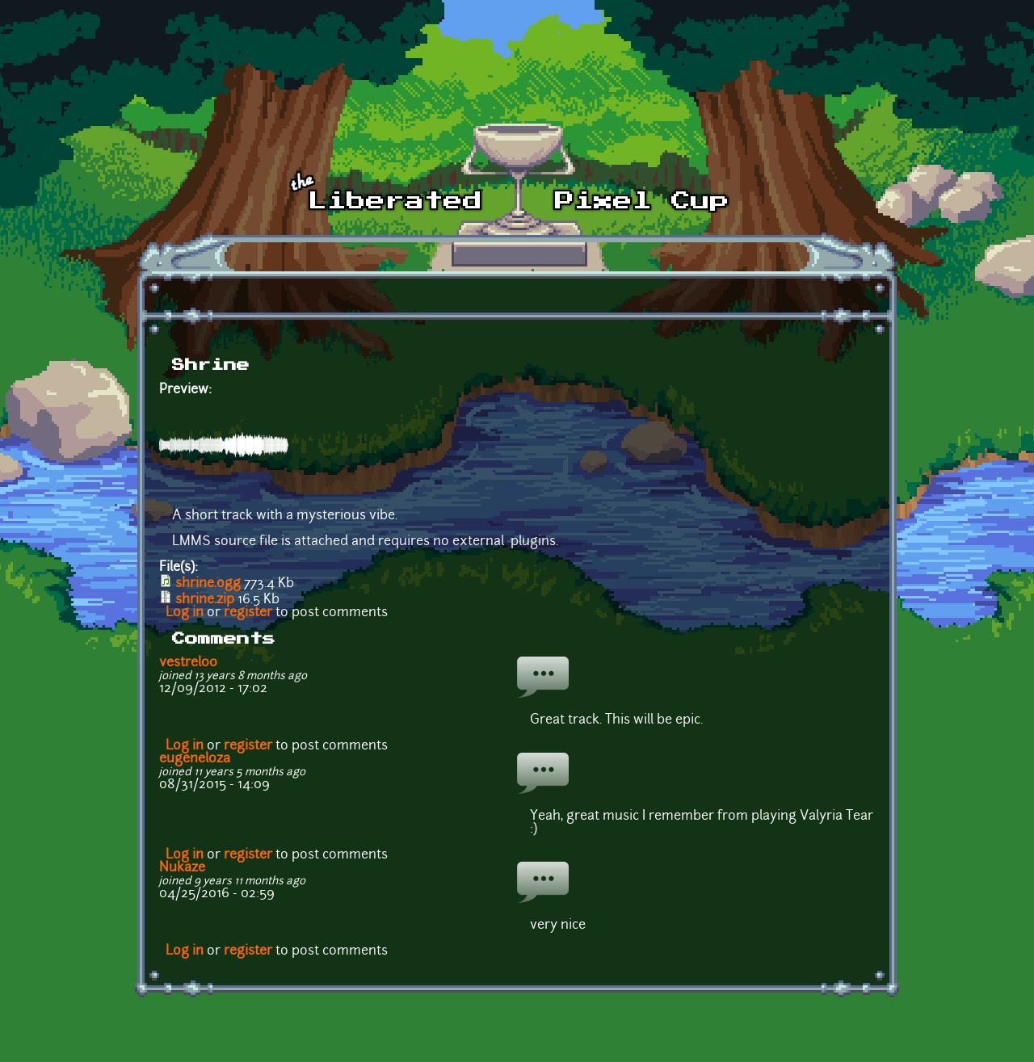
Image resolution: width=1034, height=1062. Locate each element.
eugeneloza (194, 759)
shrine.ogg (208, 583)
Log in (185, 613)
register (248, 613)
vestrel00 (188, 663)
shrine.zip (204, 600)
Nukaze (182, 868)
